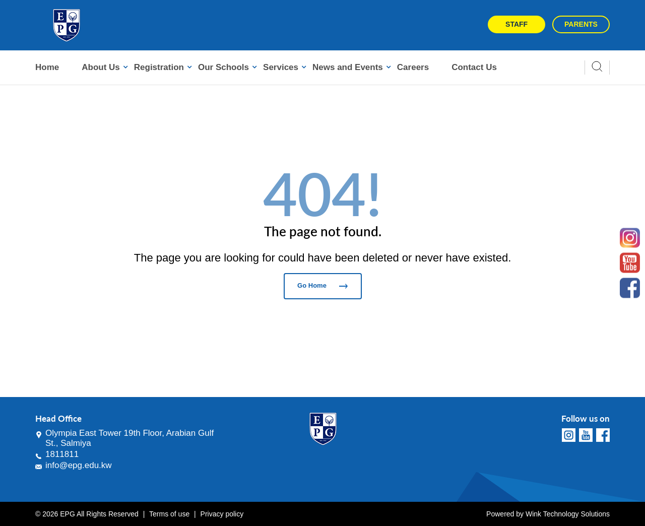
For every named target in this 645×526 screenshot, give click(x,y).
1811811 (62, 454)
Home (47, 67)
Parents (581, 24)
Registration (159, 67)
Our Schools (223, 67)
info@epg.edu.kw (78, 465)
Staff (516, 24)
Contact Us (474, 67)
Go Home (322, 285)
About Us (101, 67)
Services (280, 67)
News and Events (347, 67)
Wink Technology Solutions (568, 514)
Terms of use (169, 514)
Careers (413, 67)
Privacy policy (222, 514)
